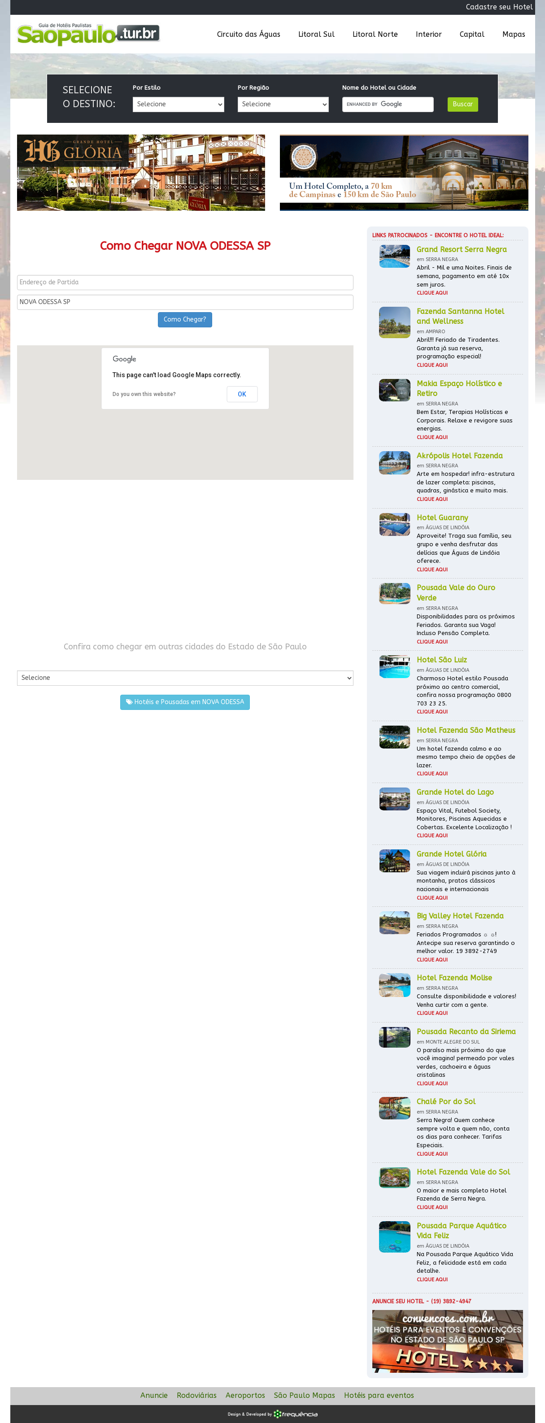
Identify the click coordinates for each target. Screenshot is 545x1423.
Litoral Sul (316, 34)
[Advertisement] (185, 560)
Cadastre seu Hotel (499, 7)
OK (242, 394)
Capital (472, 34)
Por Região (253, 87)
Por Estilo (147, 87)
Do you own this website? (144, 394)
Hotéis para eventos (379, 1395)
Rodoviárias (197, 1395)
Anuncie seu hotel (398, 1301)
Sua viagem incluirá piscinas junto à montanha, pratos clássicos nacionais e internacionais (466, 880)
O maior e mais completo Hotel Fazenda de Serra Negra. (461, 1194)
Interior (429, 34)
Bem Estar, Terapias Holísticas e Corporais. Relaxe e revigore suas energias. (465, 420)
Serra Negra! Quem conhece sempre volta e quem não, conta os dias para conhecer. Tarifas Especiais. (463, 1133)
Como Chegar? (185, 319)
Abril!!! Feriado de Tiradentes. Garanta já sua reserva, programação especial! (458, 348)
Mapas (513, 34)
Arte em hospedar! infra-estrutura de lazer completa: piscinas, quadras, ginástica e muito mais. (465, 482)
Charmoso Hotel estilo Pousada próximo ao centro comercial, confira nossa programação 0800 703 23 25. (464, 691)
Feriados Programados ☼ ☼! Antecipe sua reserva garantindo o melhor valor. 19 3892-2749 (466, 942)
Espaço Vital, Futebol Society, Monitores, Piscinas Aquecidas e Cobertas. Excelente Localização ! (464, 819)
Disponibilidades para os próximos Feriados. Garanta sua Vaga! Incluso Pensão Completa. (466, 624)
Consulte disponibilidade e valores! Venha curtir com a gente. (466, 1000)
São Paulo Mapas (304, 1395)
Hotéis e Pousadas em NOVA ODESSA (185, 702)
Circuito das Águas (248, 34)
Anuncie (154, 1395)
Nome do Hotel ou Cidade (379, 87)
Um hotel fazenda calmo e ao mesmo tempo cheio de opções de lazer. (466, 757)
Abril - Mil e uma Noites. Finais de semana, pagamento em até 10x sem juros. (464, 275)
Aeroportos (245, 1395)
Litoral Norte (375, 34)
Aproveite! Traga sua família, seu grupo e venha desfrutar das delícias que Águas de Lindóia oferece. (464, 548)
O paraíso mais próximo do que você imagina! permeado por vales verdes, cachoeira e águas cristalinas (465, 1063)
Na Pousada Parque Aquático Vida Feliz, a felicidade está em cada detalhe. (465, 1262)
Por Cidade (32, 661)
